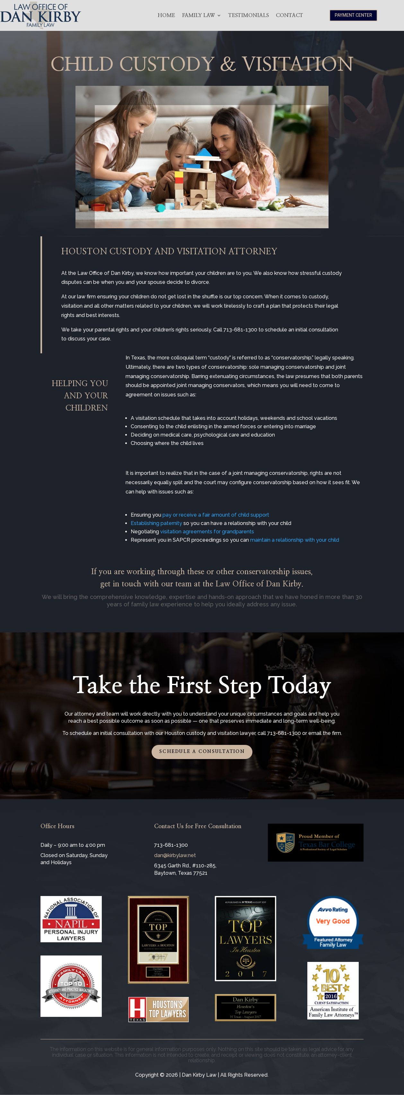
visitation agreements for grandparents (207, 532)
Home (166, 15)
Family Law (198, 15)
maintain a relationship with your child (294, 540)
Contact (289, 15)
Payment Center (353, 15)
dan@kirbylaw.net (175, 855)
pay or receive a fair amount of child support (215, 515)
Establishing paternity (156, 523)
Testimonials (248, 15)
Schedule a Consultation (202, 751)
